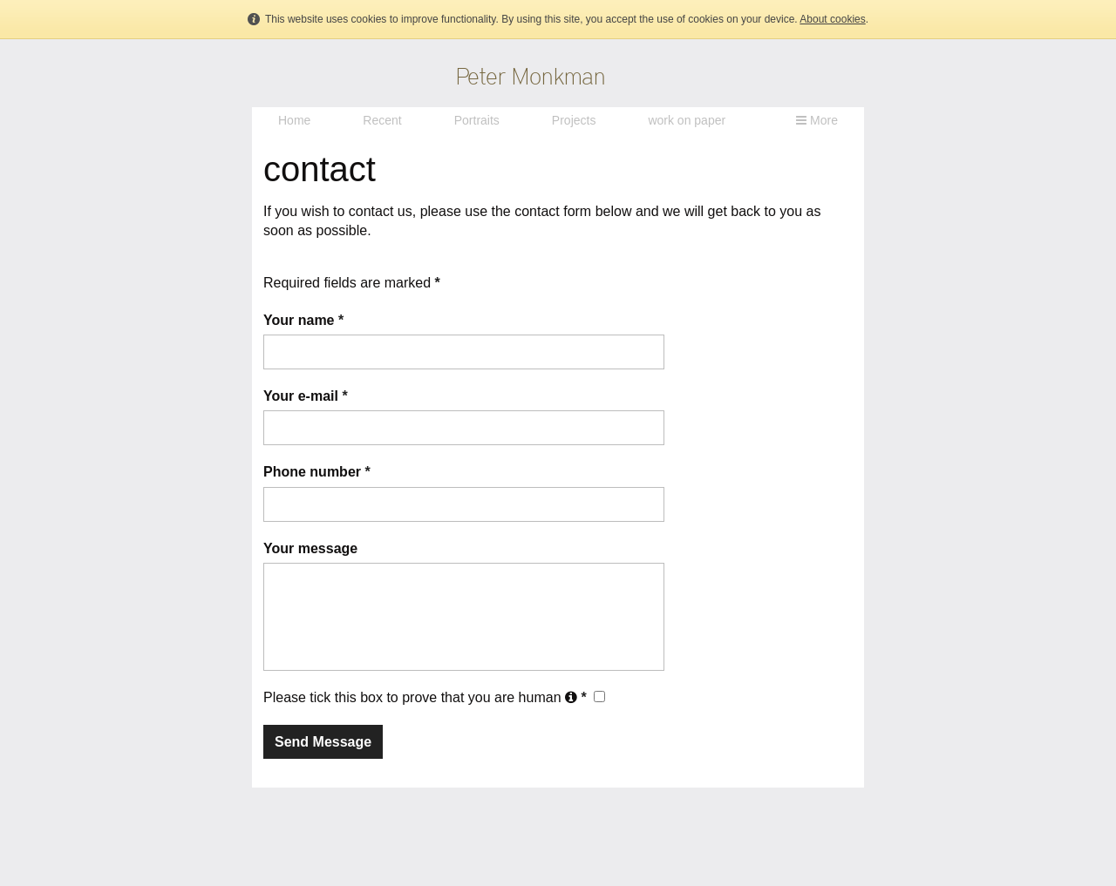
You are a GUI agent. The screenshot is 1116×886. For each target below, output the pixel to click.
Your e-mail (305, 396)
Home (294, 120)
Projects (574, 120)
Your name (303, 320)
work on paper (686, 120)
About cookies (832, 19)
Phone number (317, 471)
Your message (310, 548)
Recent (382, 120)
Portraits (477, 120)
